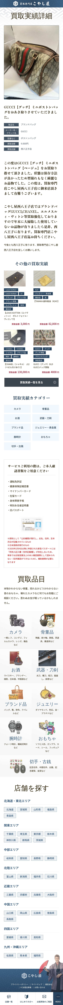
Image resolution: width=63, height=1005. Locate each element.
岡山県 (23, 913)
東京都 (37, 834)
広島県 (37, 913)
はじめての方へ (26, 998)
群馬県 (25, 840)
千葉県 (10, 834)
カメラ (17, 408)
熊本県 (23, 955)
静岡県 (50, 858)
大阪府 (50, 894)
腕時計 (17, 437)
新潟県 (23, 876)
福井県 (37, 876)
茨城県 (39, 840)
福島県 (50, 809)
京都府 (23, 894)
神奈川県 (11, 840)
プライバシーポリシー (19, 987)
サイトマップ (36, 987)
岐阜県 (10, 858)
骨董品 (45, 408)
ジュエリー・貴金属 (45, 427)
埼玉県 (23, 834)
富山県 (10, 876)
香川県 (23, 937)
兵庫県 (37, 894)
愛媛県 (10, 937)
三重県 (10, 894)
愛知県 (23, 858)
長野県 (37, 858)
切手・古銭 (17, 446)
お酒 (17, 418)
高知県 (37, 937)
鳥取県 (10, 919)
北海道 (10, 809)
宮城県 (23, 809)
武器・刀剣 (46, 418)
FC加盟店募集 (26, 990)
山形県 (37, 809)
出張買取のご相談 (44, 998)
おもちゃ (45, 437)
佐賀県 (10, 955)
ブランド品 (17, 427)
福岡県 (37, 955)
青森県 (10, 815)
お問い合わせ (39, 990)
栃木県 (50, 834)
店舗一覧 (9, 998)
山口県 (10, 913)
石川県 (50, 876)
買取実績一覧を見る (31, 382)
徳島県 (50, 913)
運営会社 (48, 987)
